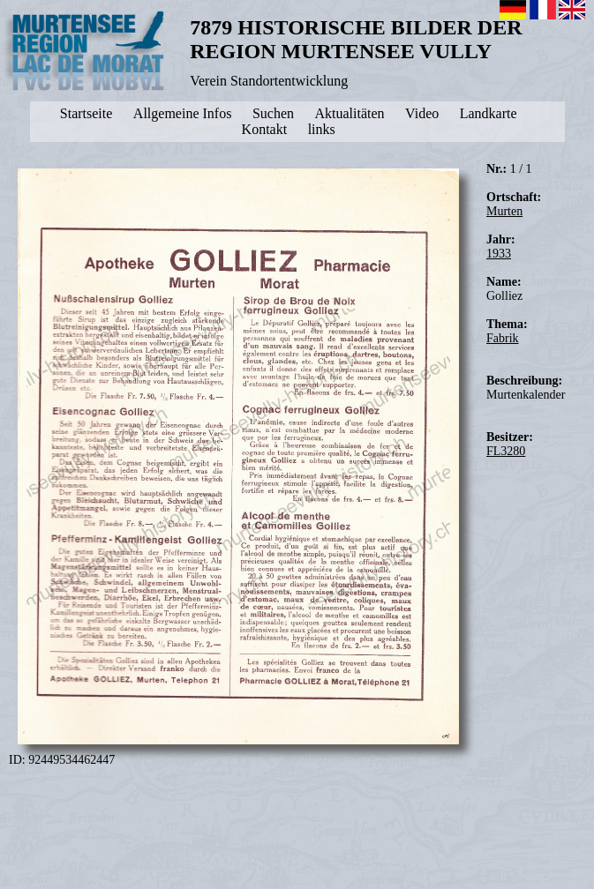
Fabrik (502, 338)
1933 (498, 253)
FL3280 (505, 451)
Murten (504, 211)
